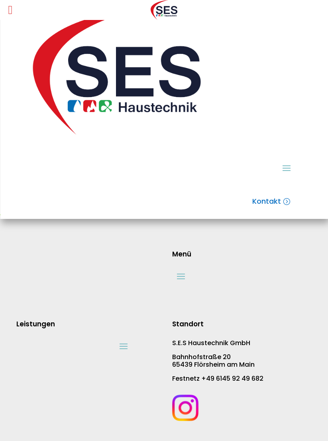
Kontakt (266, 201)
